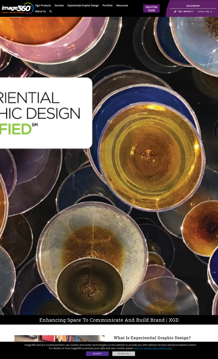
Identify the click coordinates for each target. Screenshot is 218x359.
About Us (40, 11)
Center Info (203, 11)
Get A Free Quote (151, 8)
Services (59, 5)
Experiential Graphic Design (83, 5)
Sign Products (43, 5)
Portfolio (107, 5)
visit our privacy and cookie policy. (153, 348)
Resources (122, 5)
